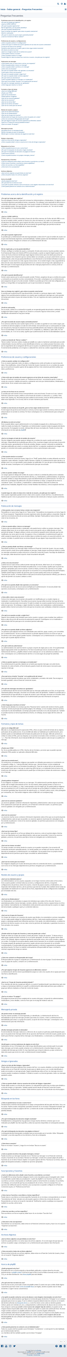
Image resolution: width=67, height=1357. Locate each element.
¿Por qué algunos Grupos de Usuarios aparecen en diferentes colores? (21, 120)
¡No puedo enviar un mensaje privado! (12, 130)
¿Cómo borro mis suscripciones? (10, 167)
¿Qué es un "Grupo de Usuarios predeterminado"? (15, 122)
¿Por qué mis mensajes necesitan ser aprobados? (15, 83)
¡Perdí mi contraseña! (7, 33)
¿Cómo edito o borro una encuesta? (11, 72)
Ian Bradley (38, 1350)
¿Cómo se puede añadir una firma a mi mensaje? (15, 67)
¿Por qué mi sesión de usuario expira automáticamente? (17, 35)
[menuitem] (58, 4)
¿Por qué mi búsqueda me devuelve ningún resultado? (17, 150)
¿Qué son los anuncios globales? (10, 98)
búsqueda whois (22, 1303)
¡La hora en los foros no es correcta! (11, 46)
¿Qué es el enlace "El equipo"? (10, 124)
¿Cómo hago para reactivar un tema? (11, 85)
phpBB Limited (17, 1272)
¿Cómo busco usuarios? (8, 153)
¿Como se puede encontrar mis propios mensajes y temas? (18, 155)
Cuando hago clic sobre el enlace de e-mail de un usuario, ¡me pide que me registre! (25, 57)
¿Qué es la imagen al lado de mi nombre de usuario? (16, 52)
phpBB (23, 430)
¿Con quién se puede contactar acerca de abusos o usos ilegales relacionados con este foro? (27, 184)
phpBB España (40, 1353)
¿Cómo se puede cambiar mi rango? (11, 55)
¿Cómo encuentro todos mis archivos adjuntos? (14, 175)
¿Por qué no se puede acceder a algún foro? (13, 74)
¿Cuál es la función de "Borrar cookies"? (12, 36)
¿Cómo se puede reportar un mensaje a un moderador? (17, 79)
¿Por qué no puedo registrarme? (10, 26)
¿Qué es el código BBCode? (9, 91)
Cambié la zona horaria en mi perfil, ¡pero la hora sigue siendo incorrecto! (22, 48)
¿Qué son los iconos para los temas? (11, 105)
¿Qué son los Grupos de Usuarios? (11, 115)
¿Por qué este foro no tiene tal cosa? (11, 183)
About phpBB (27, 1274)
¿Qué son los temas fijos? (8, 102)
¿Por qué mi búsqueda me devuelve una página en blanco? (18, 152)
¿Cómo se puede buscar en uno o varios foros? (14, 148)
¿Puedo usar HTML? (7, 93)
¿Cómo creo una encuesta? (8, 69)
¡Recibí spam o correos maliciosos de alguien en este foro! (17, 134)
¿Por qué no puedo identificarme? (11, 29)
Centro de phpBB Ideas (26, 1287)
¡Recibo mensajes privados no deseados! (13, 132)
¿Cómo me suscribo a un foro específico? (12, 165)
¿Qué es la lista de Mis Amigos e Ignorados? (14, 140)
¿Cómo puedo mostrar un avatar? (10, 53)
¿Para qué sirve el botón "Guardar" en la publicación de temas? (19, 81)
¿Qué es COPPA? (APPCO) (8, 24)
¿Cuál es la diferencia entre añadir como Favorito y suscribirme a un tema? (22, 161)
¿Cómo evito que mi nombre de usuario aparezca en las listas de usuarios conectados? (26, 44)
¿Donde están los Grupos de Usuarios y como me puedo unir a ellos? (20, 117)
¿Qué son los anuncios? (7, 100)
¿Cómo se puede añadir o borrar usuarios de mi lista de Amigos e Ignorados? (23, 142)
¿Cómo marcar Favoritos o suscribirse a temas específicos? (18, 163)
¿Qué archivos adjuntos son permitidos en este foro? (16, 173)
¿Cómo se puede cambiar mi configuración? (13, 43)
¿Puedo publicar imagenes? (9, 96)
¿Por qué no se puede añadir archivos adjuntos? (15, 76)
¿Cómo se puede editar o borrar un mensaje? (14, 65)
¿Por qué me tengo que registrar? (10, 22)
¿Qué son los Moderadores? (9, 113)
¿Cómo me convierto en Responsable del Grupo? (15, 119)
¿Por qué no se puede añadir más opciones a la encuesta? (17, 70)
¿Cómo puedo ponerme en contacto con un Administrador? (18, 186)
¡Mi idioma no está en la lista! (9, 50)
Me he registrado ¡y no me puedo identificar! (14, 27)
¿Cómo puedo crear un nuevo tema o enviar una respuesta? (18, 63)
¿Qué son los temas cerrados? (9, 104)
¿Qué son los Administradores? (10, 111)
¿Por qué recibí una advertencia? (10, 78)
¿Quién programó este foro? (9, 181)
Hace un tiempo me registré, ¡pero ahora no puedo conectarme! (19, 31)
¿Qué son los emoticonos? (8, 95)
